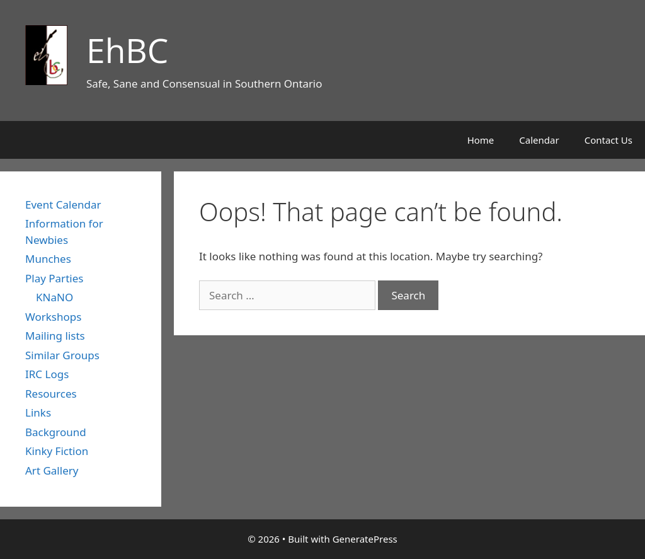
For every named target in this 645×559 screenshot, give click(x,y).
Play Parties (54, 278)
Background (55, 432)
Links (38, 412)
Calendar (539, 140)
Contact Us (608, 140)
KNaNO (54, 297)
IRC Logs (47, 374)
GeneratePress (365, 539)
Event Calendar (63, 204)
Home (480, 140)
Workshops (53, 316)
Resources (51, 393)
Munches (48, 258)
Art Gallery (51, 470)
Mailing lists (55, 335)
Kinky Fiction (56, 451)
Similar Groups (62, 355)
